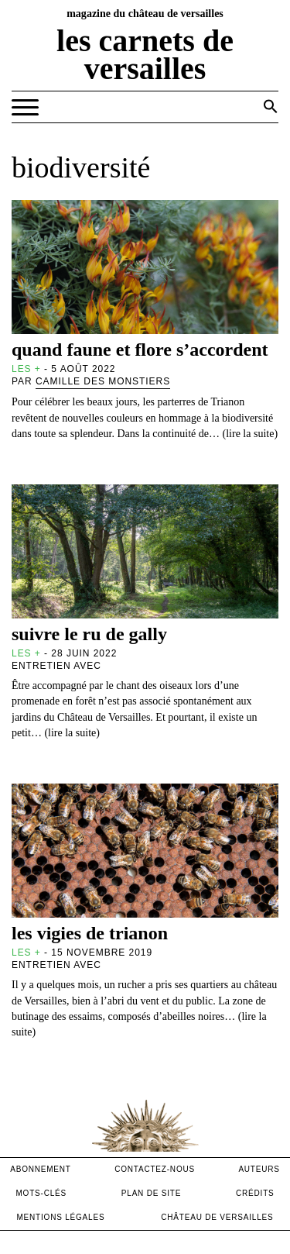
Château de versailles (217, 1217)
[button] (270, 106)
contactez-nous (154, 1169)
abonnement (40, 1169)
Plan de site (151, 1193)
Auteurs (258, 1169)
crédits (255, 1193)
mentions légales (60, 1217)
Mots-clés (41, 1193)
